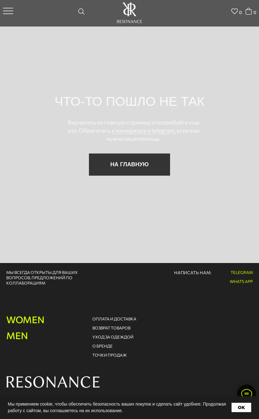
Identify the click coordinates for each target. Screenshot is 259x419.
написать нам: (192, 272)
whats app (241, 281)
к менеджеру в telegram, (144, 130)
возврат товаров (111, 327)
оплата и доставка (114, 318)
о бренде (102, 345)
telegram (242, 272)
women (25, 319)
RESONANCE (52, 382)
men (17, 335)
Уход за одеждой (113, 336)
